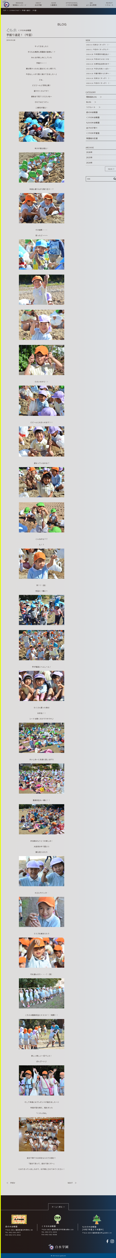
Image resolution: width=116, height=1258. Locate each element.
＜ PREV (10, 1182)
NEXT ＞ (72, 1182)
